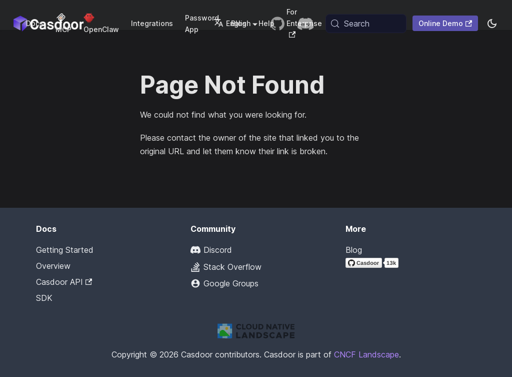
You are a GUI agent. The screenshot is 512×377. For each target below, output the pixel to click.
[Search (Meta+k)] (366, 23)
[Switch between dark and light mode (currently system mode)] (492, 24)
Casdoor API (64, 282)
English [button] (232, 23)
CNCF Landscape (366, 354)
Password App (202, 24)
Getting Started (65, 250)
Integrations (152, 23)
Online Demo (445, 23)
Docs (35, 23)
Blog (354, 250)
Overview (53, 266)
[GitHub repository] (278, 24)
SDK (44, 298)
